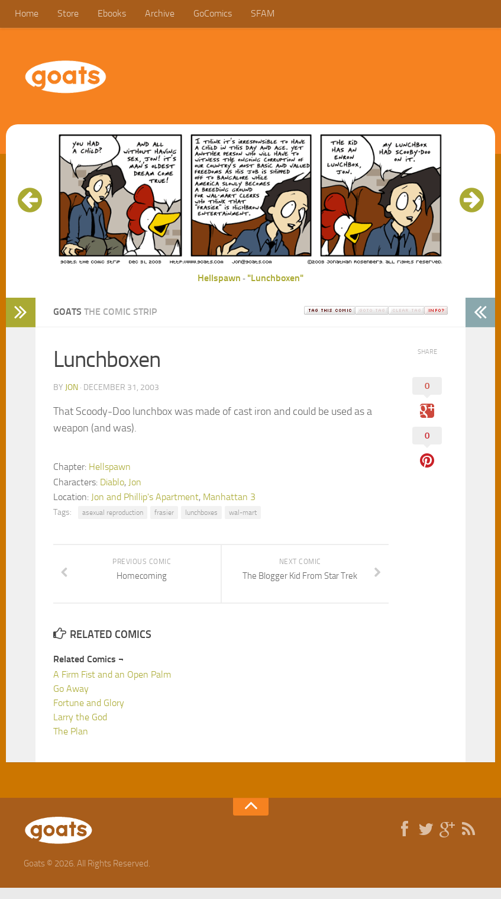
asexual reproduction (112, 514)
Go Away (71, 699)
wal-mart (243, 514)
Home (26, 14)
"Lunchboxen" (275, 279)
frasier (164, 514)
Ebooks (106, 14)
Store (65, 14)
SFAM (250, 14)
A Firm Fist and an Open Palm (112, 685)
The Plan (70, 742)
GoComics (202, 14)
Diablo (112, 483)
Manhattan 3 (229, 498)
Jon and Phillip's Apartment (145, 498)
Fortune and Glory (88, 714)
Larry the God (80, 728)
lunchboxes (201, 514)
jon (71, 389)
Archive (152, 14)
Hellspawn (219, 279)
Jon (134, 483)
